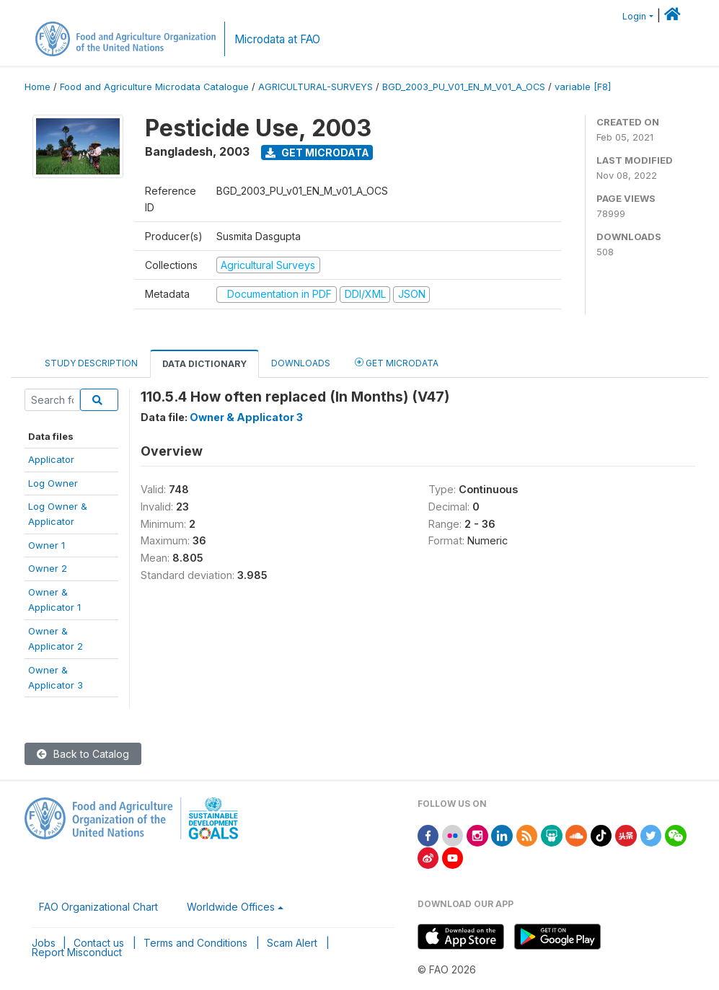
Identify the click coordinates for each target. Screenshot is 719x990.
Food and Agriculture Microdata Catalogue (154, 86)
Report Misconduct (77, 952)
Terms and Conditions (195, 943)
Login (634, 16)
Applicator (51, 459)
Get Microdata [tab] (396, 362)
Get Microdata (317, 152)
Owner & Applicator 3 (246, 417)
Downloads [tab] (300, 363)
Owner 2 (47, 568)
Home (37, 86)
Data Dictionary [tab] (204, 363)
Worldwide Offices (231, 907)
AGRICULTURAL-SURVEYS (315, 86)
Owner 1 (46, 545)
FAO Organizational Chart (98, 907)
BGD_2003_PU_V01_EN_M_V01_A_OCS (463, 86)
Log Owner (53, 483)
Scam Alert (292, 943)
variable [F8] (583, 86)
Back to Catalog (83, 754)
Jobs (44, 943)
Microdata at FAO (277, 39)
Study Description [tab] (91, 363)
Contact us (99, 943)
